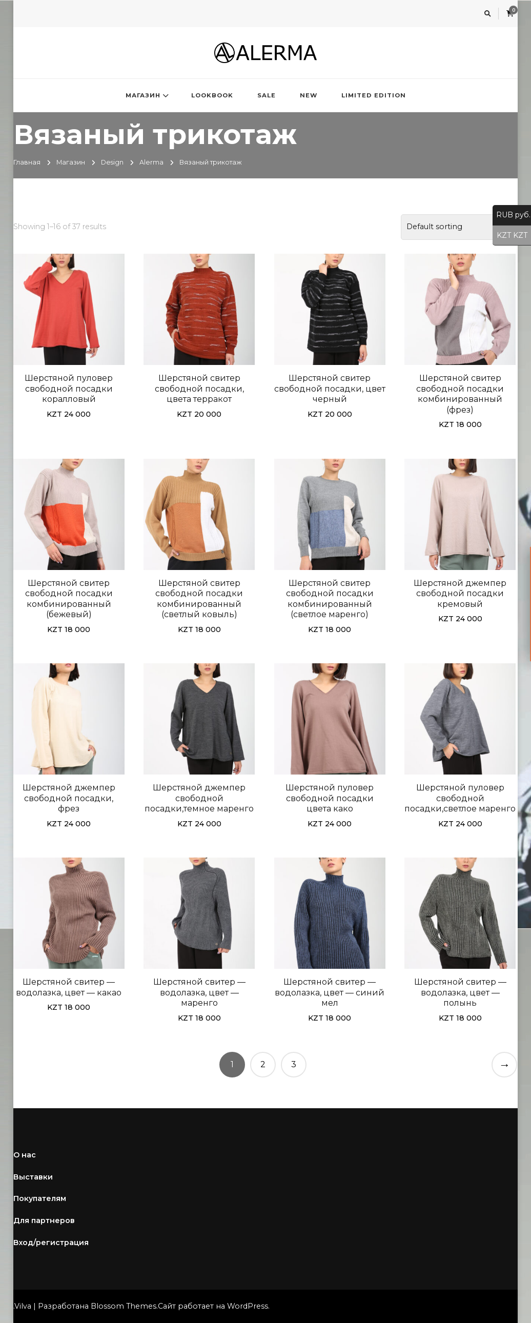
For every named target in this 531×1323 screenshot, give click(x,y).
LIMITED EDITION (373, 95)
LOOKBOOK (212, 95)
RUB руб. (511, 215)
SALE (266, 95)
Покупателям (39, 1198)
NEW (308, 95)
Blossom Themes (123, 1306)
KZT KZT (510, 236)
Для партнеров (44, 1220)
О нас (24, 1154)
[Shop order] (459, 227)
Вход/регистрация (51, 1242)
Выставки (33, 1177)
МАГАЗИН (143, 95)
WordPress (247, 1306)
